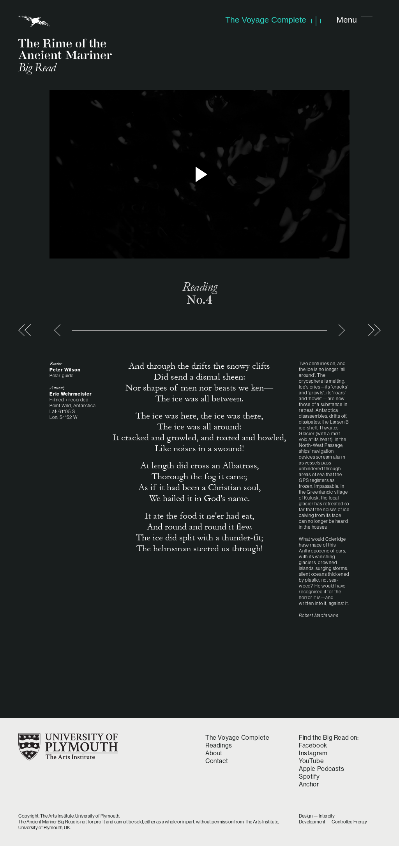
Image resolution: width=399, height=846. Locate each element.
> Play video (199, 174)
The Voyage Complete (237, 737)
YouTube (311, 761)
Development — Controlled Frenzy (333, 822)
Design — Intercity (317, 816)
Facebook (313, 745)
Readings (218, 745)
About (213, 753)
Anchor (309, 784)
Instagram (313, 753)
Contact (216, 761)
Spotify (309, 776)
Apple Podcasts (321, 768)
